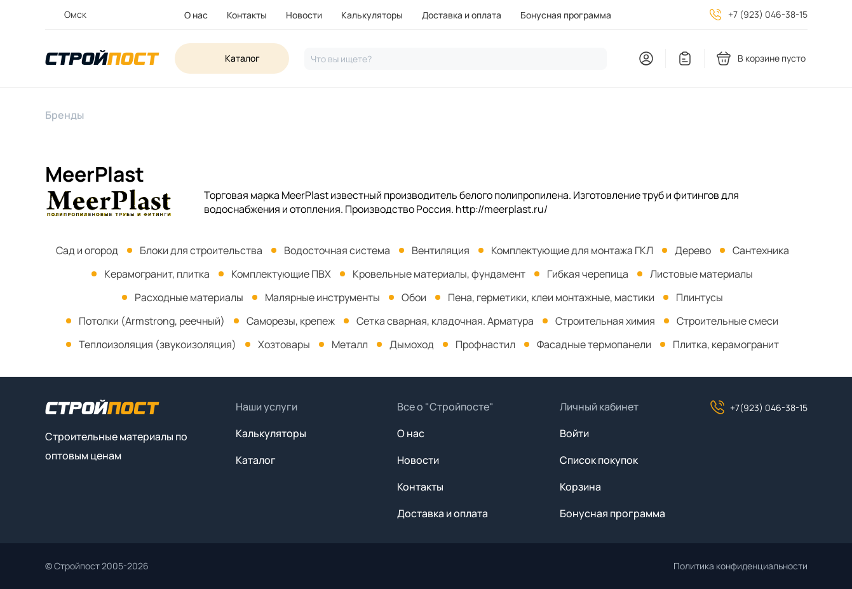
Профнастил (485, 344)
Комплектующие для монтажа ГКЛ (572, 250)
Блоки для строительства (201, 250)
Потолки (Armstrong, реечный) (152, 321)
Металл (350, 344)
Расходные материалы (189, 297)
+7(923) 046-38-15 (759, 407)
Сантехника (761, 250)
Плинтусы (699, 297)
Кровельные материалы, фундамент (439, 274)
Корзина (580, 487)
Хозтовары (284, 344)
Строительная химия (605, 321)
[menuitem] (196, 15)
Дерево (693, 250)
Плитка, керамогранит (726, 344)
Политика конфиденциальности (740, 566)
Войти (574, 433)
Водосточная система (337, 250)
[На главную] (102, 58)
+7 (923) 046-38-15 (768, 14)
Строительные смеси (727, 321)
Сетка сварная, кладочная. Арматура (445, 321)
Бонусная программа (565, 15)
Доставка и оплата (461, 15)
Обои (414, 297)
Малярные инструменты (322, 297)
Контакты (247, 15)
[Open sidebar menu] (232, 58)
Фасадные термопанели (594, 344)
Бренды (64, 115)
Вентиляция (441, 250)
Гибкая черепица (587, 274)
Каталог (256, 460)
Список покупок (599, 460)
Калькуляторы (372, 15)
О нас (196, 15)
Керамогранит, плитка (157, 274)
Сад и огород (87, 250)
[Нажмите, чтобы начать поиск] (455, 59)
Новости (304, 15)
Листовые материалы (701, 274)
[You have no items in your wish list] (685, 58)
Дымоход (411, 344)
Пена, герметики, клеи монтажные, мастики (551, 297)
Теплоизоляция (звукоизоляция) (157, 344)
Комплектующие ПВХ (281, 274)
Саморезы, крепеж (291, 321)
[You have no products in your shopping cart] (762, 58)
